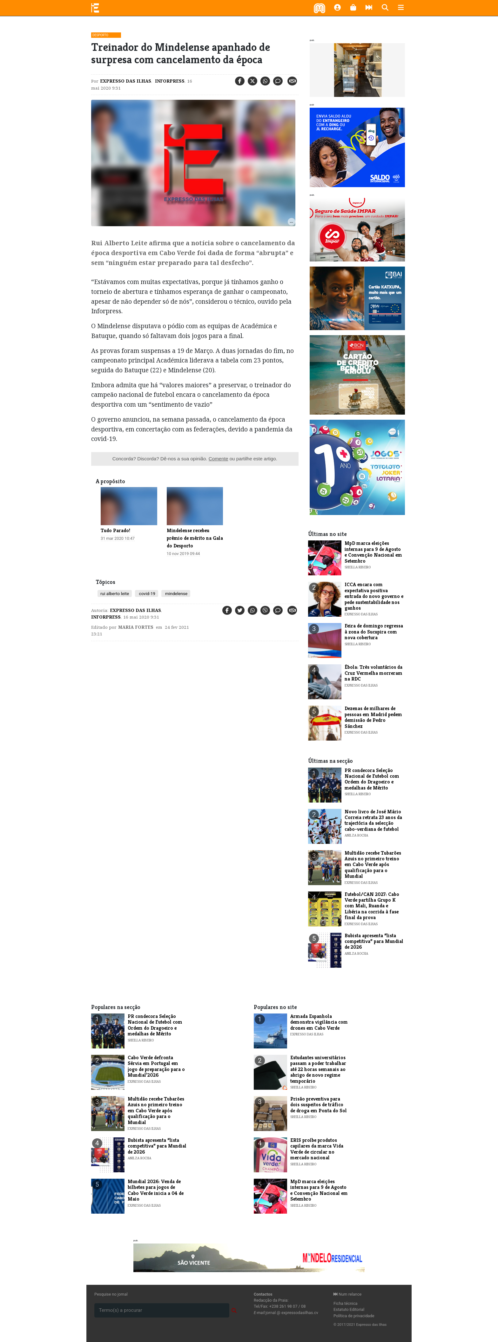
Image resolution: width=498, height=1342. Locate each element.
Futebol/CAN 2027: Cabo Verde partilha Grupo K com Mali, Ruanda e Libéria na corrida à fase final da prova (372, 906)
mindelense (175, 593)
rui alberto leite (114, 593)
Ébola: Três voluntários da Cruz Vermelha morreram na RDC (373, 673)
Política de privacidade (353, 1315)
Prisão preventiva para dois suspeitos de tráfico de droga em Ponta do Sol (318, 1104)
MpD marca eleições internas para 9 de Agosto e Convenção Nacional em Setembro (373, 552)
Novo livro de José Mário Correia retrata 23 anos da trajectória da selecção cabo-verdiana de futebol (373, 820)
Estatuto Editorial (348, 1309)
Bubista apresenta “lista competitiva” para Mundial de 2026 (374, 941)
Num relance (347, 1294)
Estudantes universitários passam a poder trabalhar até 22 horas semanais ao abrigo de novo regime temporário (318, 1069)
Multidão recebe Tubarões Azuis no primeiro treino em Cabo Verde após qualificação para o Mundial (373, 865)
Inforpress (169, 81)
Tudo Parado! (115, 530)
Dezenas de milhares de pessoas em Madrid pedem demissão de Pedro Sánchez (373, 717)
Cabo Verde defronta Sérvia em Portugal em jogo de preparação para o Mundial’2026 (156, 1066)
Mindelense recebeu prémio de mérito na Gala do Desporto (195, 538)
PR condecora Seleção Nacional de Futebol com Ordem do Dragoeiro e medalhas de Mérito (372, 779)
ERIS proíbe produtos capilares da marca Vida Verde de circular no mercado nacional (316, 1149)
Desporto (100, 35)
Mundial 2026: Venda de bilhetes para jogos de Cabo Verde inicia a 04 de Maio (156, 1190)
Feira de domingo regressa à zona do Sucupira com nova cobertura (374, 631)
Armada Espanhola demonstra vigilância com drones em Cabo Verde (319, 1022)
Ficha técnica (345, 1303)
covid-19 (146, 593)
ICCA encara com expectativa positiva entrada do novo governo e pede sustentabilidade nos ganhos (374, 596)
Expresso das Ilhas (125, 81)
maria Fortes (135, 627)
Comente (218, 458)
